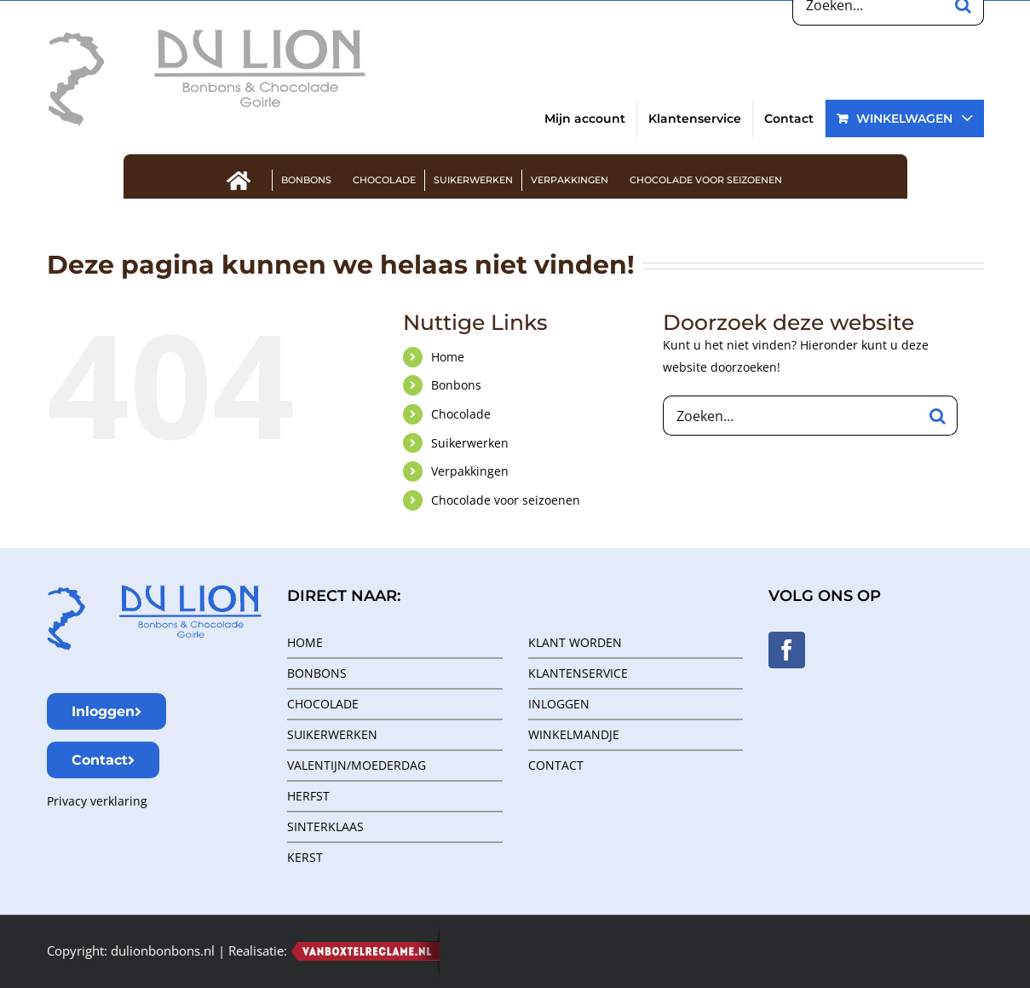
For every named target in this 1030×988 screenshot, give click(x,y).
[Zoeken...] (790, 416)
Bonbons (456, 385)
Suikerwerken (470, 443)
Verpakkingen (470, 471)
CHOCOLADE (323, 704)
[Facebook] (786, 650)
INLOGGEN (559, 704)
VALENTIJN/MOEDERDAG (356, 765)
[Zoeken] (938, 416)
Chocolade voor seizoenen (505, 500)
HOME (305, 642)
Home (447, 357)
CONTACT (556, 765)
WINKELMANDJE (573, 734)
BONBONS (317, 673)
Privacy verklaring (97, 801)
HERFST (308, 796)
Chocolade (461, 414)
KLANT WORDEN (575, 642)
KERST (305, 857)
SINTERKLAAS (325, 826)
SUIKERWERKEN (332, 734)
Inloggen (106, 711)
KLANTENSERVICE (578, 673)
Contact (103, 760)
